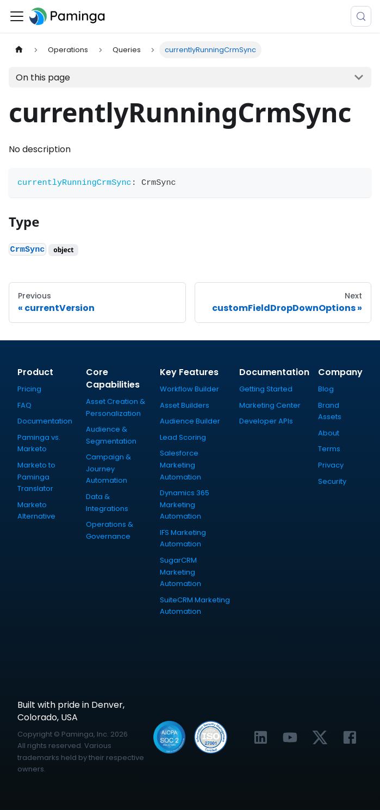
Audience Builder (190, 421)
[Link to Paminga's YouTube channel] (290, 737)
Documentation (44, 421)
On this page (43, 77)
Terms (329, 449)
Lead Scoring (183, 437)
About (328, 433)
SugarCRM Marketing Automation (180, 572)
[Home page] (19, 49)
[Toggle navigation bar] (17, 16)
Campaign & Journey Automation (108, 468)
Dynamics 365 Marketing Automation (184, 504)
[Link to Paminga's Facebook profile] (350, 737)
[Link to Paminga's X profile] (320, 737)
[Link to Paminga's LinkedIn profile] (260, 737)
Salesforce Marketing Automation (180, 465)
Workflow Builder (189, 389)
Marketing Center (270, 405)
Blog (326, 389)
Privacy (331, 465)
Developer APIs (266, 421)
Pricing (29, 389)
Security (332, 481)
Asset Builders (184, 405)
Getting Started (265, 389)
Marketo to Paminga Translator (36, 477)
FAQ (24, 405)
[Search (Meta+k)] (361, 16)
